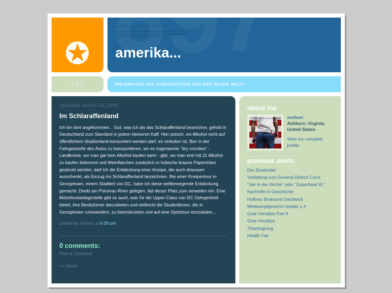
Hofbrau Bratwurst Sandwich (275, 199)
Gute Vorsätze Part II (268, 213)
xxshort (295, 117)
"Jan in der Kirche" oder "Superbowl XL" (286, 184)
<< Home (69, 265)
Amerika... (148, 53)
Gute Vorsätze (261, 220)
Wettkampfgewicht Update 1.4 (276, 206)
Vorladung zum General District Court (283, 177)
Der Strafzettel (261, 170)
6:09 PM (108, 223)
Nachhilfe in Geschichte (270, 191)
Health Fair (258, 235)
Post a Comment (76, 253)
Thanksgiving (260, 228)
